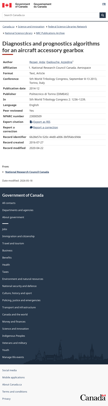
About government (13, 217)
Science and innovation (31, 26)
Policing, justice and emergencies (21, 300)
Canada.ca (8, 26)
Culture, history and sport (17, 293)
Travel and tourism (13, 243)
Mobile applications (13, 377)
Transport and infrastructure (19, 307)
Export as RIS (40, 122)
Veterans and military (14, 343)
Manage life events (13, 357)
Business (7, 250)
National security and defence (19, 286)
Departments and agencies (17, 210)
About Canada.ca (12, 384)
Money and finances (13, 321)
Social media (9, 370)
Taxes (5, 271)
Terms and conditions (14, 391)
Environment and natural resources (22, 279)
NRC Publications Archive (50, 33)
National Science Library (18, 33)
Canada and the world (15, 314)
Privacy (6, 398)
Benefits (7, 257)
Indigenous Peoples (13, 335)
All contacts (8, 203)
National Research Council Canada (27, 172)
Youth (5, 350)
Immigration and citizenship (18, 236)
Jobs (4, 229)
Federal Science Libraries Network (67, 26)
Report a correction (44, 127)
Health (6, 264)
